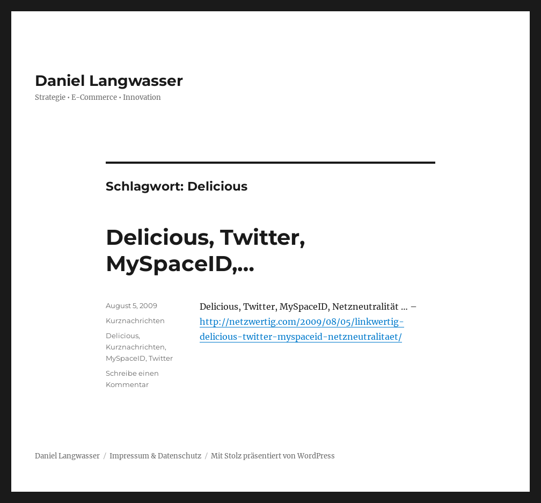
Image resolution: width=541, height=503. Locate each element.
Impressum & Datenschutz (155, 456)
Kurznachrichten (135, 320)
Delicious (122, 335)
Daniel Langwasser (109, 80)
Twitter (161, 358)
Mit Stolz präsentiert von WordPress (273, 456)
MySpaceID (125, 358)
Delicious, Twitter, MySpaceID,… (205, 250)
